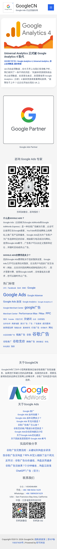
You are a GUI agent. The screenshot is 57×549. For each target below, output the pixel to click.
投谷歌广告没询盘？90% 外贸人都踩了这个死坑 (28, 455)
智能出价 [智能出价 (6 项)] (18, 328)
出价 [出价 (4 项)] (34, 319)
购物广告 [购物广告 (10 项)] (30, 341)
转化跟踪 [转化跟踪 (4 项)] (6, 346)
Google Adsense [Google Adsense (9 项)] (35, 295)
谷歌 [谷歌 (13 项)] (29, 334)
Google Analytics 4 (24, 61)
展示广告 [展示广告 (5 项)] (24, 324)
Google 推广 (28, 411)
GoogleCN (26, 6)
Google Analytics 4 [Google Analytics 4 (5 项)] (45, 302)
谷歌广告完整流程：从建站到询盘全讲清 (28, 450)
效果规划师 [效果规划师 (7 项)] (8, 327)
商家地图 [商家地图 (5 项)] (15, 324)
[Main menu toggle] (51, 7)
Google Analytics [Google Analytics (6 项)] (30, 302)
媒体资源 (17, 64)
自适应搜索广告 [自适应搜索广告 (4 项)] (9, 335)
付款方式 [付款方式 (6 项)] (19, 319)
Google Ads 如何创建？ (29, 414)
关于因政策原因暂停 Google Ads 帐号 (28, 438)
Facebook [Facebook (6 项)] (12, 288)
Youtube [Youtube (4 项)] (11, 319)
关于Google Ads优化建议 (28, 435)
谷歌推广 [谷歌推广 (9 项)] (7, 341)
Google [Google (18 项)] (31, 287)
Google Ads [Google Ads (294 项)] (14, 294)
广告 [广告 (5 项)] (31, 324)
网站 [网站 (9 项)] (51, 327)
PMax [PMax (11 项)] (41, 313)
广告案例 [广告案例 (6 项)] (37, 324)
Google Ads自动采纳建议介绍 (28, 431)
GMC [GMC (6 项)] (24, 288)
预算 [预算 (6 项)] (13, 346)
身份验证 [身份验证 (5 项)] (39, 342)
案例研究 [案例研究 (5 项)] (26, 328)
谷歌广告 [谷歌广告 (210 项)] (40, 334)
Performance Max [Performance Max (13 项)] (28, 313)
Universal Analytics (41, 61)
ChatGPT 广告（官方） (28, 470)
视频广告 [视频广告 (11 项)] (20, 334)
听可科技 (40, 542)
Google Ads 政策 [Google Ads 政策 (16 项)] (12, 301)
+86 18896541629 (34, 493)
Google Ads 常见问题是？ (29, 421)
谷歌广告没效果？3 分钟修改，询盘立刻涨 (28, 465)
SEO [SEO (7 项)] (5, 319)
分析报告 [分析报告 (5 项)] (41, 319)
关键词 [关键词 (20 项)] (28, 318)
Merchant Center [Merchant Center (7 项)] (10, 313)
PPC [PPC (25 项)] (48, 313)
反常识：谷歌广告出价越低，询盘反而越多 (28, 460)
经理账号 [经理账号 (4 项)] (44, 328)
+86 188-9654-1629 (32, 490)
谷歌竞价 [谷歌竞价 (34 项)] (19, 341)
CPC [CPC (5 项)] (5, 288)
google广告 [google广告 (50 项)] (33, 307)
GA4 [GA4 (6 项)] (19, 288)
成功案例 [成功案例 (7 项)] (46, 323)
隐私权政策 (40, 539)
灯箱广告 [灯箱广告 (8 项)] (35, 327)
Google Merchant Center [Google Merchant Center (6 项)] (13, 308)
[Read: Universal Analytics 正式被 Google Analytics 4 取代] (28, 34)
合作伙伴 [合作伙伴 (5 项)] (6, 324)
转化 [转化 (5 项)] (46, 342)
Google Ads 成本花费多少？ (29, 418)
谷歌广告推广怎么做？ (28, 425)
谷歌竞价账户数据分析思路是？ (28, 428)
